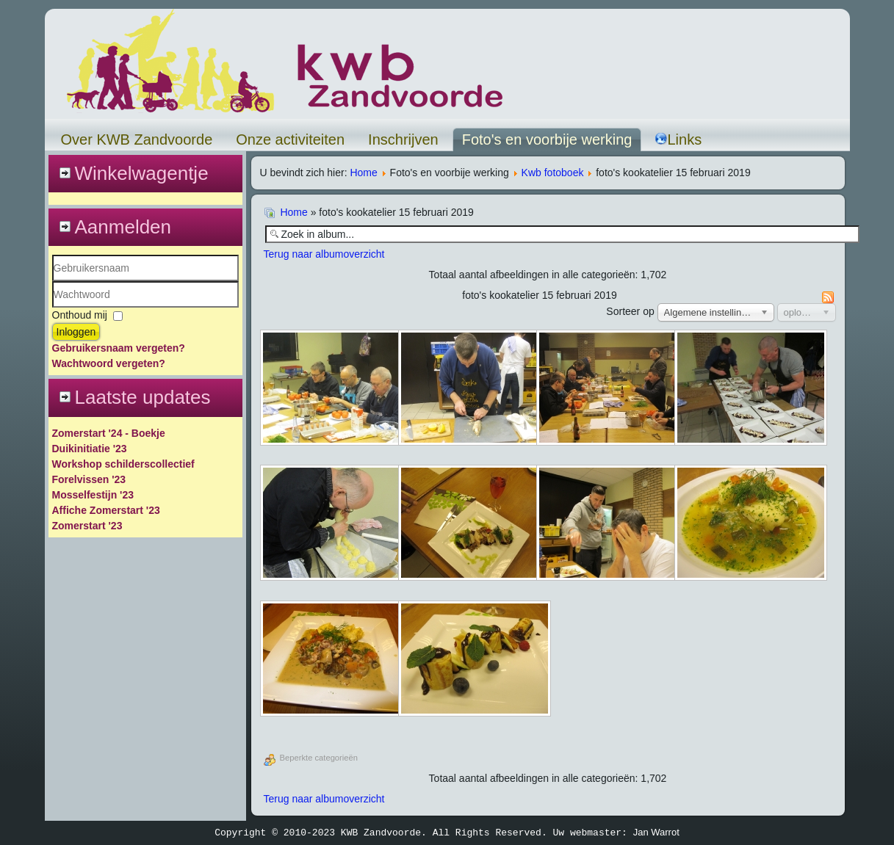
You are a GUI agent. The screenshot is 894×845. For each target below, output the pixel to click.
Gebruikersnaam (52, 281)
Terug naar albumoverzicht (324, 254)
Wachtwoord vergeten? (108, 363)
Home (363, 172)
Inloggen (76, 332)
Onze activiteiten (290, 139)
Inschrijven (403, 139)
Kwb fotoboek (553, 172)
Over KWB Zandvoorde (137, 139)
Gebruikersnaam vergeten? (118, 348)
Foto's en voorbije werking (547, 139)
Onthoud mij (79, 315)
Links (678, 139)
